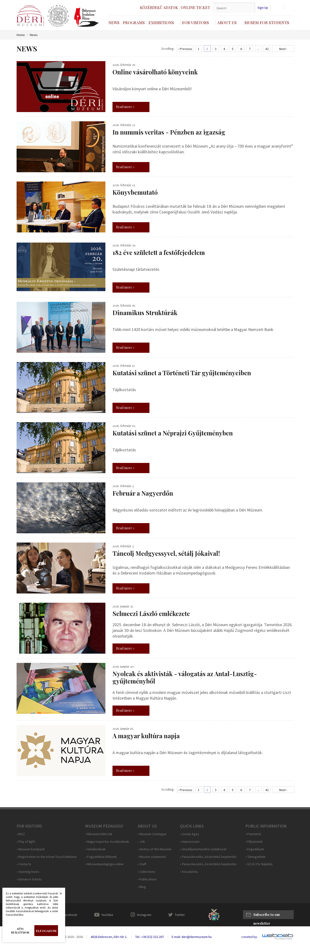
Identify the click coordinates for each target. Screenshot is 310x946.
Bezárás (58, 894)
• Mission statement (152, 857)
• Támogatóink (255, 857)
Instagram (144, 915)
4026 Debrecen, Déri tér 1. (109, 937)
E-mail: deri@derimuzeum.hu (192, 937)
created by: (249, 937)
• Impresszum (189, 842)
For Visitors (195, 22)
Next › (283, 49)
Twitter (180, 915)
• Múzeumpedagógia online (104, 864)
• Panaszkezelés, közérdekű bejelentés (208, 857)
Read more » (125, 106)
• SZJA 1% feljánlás (259, 864)
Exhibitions (161, 22)
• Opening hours (28, 872)
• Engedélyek (254, 849)
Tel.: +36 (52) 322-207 (149, 937)
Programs (134, 22)
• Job (141, 842)
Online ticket (195, 7)
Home (21, 35)
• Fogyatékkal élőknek (101, 857)
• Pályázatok (254, 842)
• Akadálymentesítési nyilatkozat (203, 849)
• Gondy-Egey (189, 834)
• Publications (147, 879)
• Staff (142, 864)
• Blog (142, 887)
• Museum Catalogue (152, 834)
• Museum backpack (31, 849)
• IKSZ (21, 834)
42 (267, 49)
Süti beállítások (20, 930)
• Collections (146, 872)
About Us (227, 22)
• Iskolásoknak (95, 849)
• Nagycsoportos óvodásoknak (107, 842)
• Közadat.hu (189, 872)
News (113, 22)
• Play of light (26, 842)
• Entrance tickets (29, 879)
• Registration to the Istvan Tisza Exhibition (47, 857)
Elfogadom (46, 931)
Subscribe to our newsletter (266, 915)
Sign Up (262, 8)
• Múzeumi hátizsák (98, 834)
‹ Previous (185, 49)
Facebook (70, 915)
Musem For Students (266, 22)
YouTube (107, 915)
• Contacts (24, 864)
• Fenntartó (253, 834)
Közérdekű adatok (159, 7)
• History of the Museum (154, 849)
